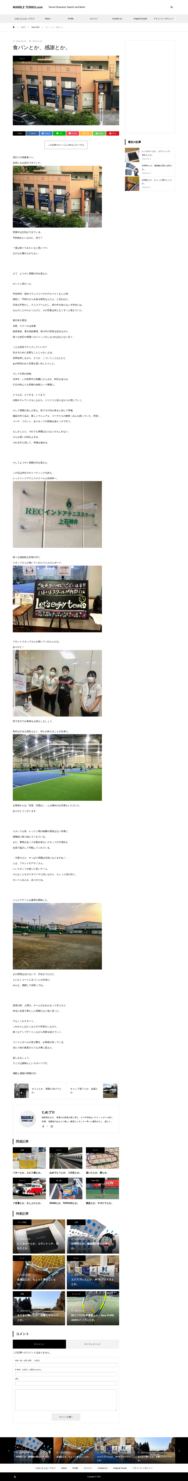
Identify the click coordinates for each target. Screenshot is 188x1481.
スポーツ (22, 1181)
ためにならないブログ (24, 19)
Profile (71, 19)
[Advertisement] (150, 87)
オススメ (94, 19)
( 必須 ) (27, 1360)
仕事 (22, 1150)
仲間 (22, 1294)
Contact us (117, 19)
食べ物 (58, 1181)
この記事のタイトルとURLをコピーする (66, 145)
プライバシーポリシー (164, 19)
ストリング (76, 1294)
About (47, 19)
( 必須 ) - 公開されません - (29, 1370)
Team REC (95, 1181)
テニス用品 (22, 1222)
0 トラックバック (92, 1344)
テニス (22, 59)
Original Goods (140, 19)
